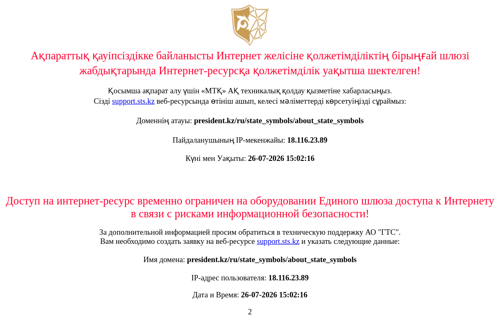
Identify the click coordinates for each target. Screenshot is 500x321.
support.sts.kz (133, 101)
